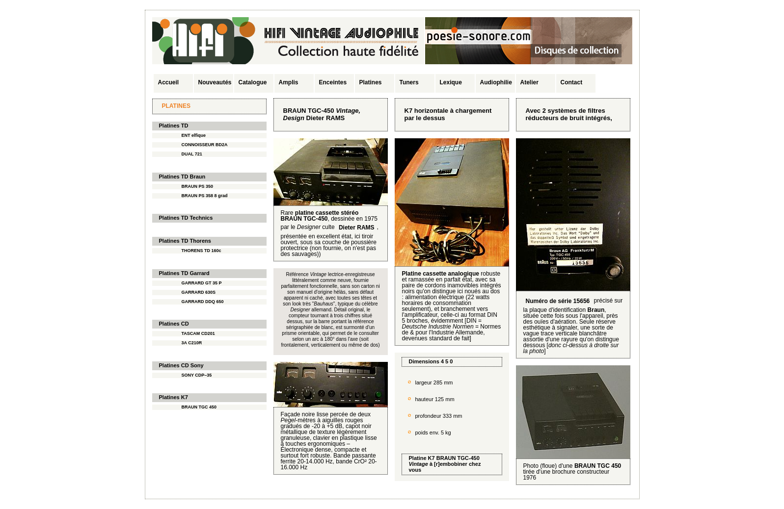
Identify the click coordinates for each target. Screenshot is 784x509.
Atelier (529, 82)
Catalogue (253, 82)
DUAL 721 (192, 154)
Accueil (168, 82)
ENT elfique (194, 135)
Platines (370, 82)
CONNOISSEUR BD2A (205, 144)
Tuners (409, 82)
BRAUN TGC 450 (199, 407)
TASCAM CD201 (198, 333)
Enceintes (333, 82)
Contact (572, 82)
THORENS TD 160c (201, 250)
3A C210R (192, 342)
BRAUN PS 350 (198, 186)
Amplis (288, 82)
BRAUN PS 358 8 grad (205, 195)
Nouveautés (215, 82)
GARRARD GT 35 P (202, 282)
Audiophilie (496, 82)
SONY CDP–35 (197, 375)
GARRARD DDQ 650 (203, 301)
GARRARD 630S (199, 292)
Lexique (451, 82)
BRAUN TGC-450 (458, 458)
